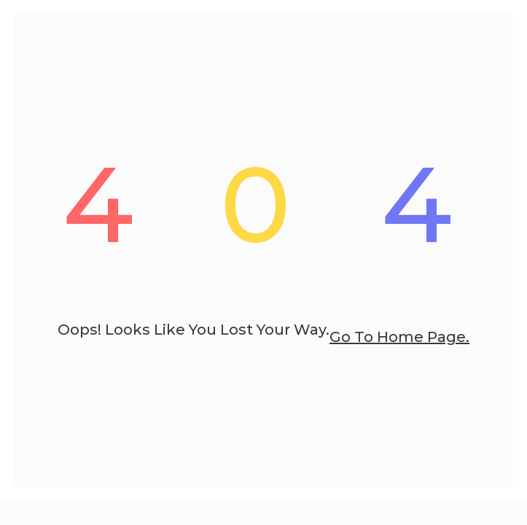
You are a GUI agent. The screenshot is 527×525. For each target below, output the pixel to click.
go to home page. (399, 337)
